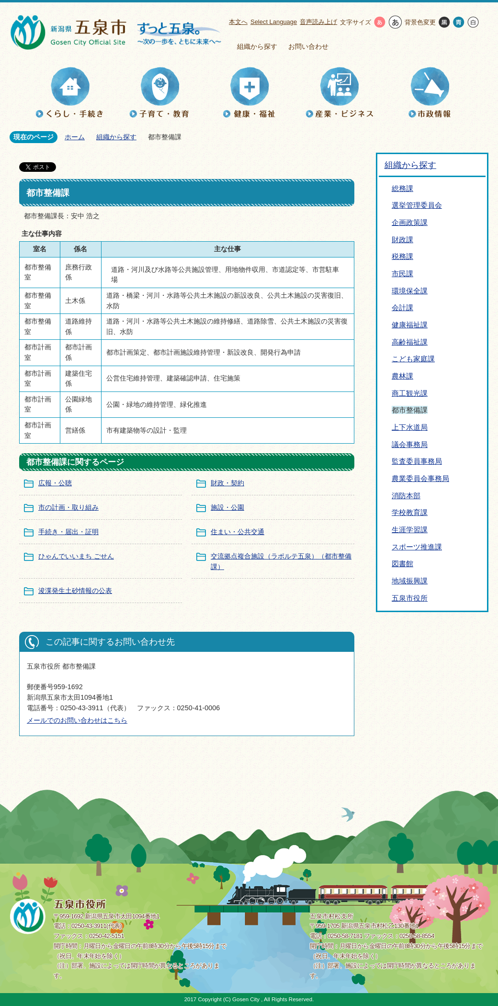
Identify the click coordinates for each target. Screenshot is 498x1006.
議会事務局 (410, 444)
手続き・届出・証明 (68, 532)
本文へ (238, 21)
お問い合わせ (308, 46)
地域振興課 (410, 581)
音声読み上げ (318, 21)
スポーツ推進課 (417, 547)
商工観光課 (410, 393)
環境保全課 (410, 291)
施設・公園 (227, 507)
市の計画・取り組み (68, 507)
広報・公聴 (55, 483)
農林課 (402, 376)
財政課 (402, 239)
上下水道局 (410, 427)
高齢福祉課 (410, 342)
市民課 (402, 273)
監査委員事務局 (417, 461)
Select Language (273, 21)
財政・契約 (227, 483)
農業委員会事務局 (420, 478)
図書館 (402, 563)
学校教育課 (410, 512)
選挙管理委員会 (417, 205)
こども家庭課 (413, 359)
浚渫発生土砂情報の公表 (75, 590)
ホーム (75, 137)
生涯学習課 (410, 529)
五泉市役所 (410, 598)
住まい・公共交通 (237, 532)
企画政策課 (410, 222)
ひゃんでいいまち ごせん (76, 556)
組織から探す (257, 46)
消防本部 (406, 496)
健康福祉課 (410, 325)
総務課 (402, 188)
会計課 (402, 307)
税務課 (402, 256)
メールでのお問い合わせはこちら (77, 720)
